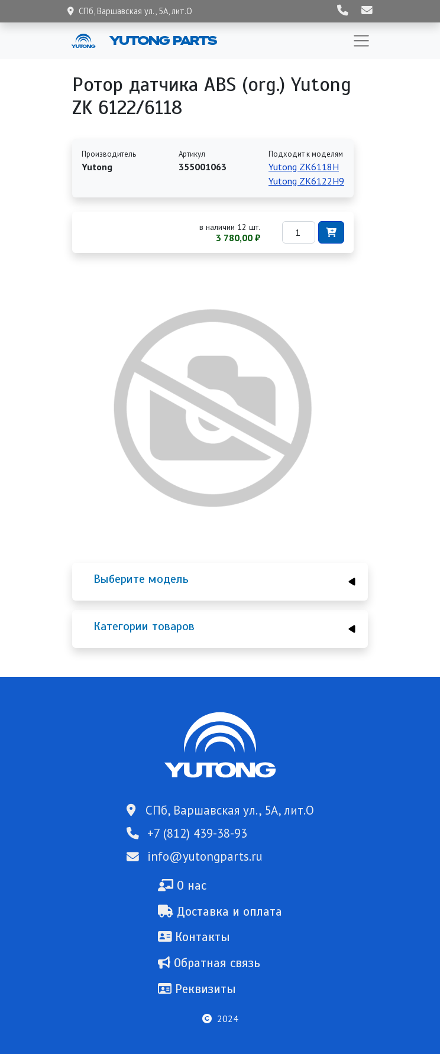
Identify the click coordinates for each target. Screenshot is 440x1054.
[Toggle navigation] (361, 41)
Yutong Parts (162, 40)
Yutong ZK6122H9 (306, 181)
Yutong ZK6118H (303, 167)
